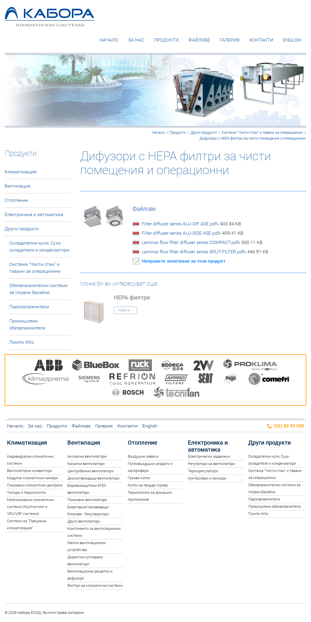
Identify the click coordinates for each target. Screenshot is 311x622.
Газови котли (139, 478)
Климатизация (21, 172)
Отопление (16, 200)
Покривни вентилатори (87, 500)
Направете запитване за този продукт (184, 261)
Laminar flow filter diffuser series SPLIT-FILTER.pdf (205, 252)
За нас (136, 40)
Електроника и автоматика (34, 215)
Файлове (199, 40)
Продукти (166, 40)
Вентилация (17, 186)
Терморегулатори (203, 471)
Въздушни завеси (143, 457)
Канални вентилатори (86, 464)
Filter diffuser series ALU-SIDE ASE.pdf (192, 233)
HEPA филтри (132, 297)
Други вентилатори (83, 521)
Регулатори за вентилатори (211, 464)
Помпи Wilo (21, 342)
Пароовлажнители (29, 307)
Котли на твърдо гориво (148, 485)
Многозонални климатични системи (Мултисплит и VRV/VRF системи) (30, 507)
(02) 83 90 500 (285, 426)
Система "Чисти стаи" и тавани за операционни (262, 132)
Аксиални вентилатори (87, 457)
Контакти (261, 40)
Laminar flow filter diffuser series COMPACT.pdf (202, 242)
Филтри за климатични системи (95, 585)
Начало (109, 40)
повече (124, 310)
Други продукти (203, 132)
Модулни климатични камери (32, 478)
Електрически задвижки (209, 457)
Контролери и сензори (207, 478)
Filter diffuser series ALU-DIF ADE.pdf (191, 224)
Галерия (230, 40)
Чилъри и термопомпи (26, 493)
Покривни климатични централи (34, 485)
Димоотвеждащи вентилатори (93, 478)
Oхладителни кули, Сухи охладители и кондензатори (39, 246)
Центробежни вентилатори (90, 471)
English (292, 40)
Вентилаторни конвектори (29, 471)
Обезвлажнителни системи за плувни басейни (38, 289)
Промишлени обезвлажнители (27, 324)
